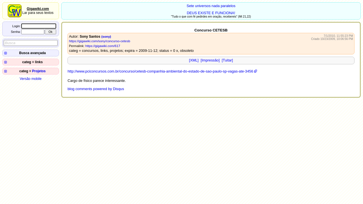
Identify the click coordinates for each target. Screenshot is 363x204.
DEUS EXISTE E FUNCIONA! (211, 13)
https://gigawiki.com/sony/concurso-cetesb (99, 41)
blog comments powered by (95, 89)
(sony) (106, 36)
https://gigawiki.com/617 (102, 46)
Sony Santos (90, 37)
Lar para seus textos (37, 11)
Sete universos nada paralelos (211, 6)
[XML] (194, 60)
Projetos (39, 71)
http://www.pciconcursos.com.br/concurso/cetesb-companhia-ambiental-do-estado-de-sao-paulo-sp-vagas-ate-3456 (160, 71)
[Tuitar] (227, 60)
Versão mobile (30, 79)
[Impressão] (210, 60)
